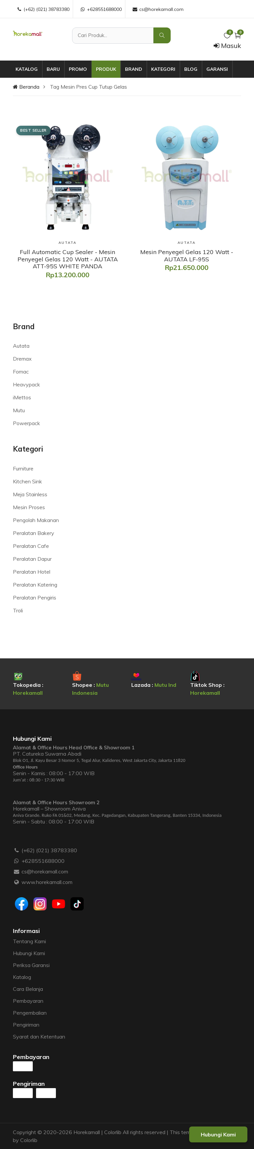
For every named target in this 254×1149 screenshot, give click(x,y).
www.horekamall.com (46, 882)
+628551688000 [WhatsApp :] (101, 9)
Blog (190, 69)
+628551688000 (42, 861)
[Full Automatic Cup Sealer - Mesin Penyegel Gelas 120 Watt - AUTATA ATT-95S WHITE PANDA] (67, 259)
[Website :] (16, 882)
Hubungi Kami (29, 953)
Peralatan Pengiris (34, 597)
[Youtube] (58, 903)
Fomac (21, 371)
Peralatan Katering (35, 584)
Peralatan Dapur (32, 558)
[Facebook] (21, 903)
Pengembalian (30, 1012)
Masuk (227, 45)
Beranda (26, 86)
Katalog (27, 69)
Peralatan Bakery (33, 533)
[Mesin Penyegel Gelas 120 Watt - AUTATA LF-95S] (186, 255)
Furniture (23, 468)
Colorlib (28, 1140)
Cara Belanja (28, 989)
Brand (133, 69)
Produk (106, 69)
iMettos (22, 397)
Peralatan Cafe (31, 546)
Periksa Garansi (31, 965)
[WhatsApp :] (16, 861)
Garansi (217, 69)
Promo (78, 69)
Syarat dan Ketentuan (39, 1036)
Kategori (163, 69)
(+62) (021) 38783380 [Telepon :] (42, 9)
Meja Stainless (30, 494)
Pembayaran (28, 1000)
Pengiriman (26, 1024)
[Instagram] (40, 903)
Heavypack (26, 384)
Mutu (19, 410)
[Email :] (16, 871)
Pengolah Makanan (36, 520)
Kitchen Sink (27, 481)
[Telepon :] (16, 850)
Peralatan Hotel (31, 571)
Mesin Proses (29, 507)
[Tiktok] (77, 903)
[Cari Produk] (112, 35)
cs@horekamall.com (44, 871)
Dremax (22, 358)
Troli (18, 610)
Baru (53, 69)
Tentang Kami (29, 941)
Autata (21, 345)
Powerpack (26, 423)
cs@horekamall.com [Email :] (158, 9)
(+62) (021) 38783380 (49, 850)
